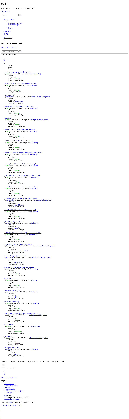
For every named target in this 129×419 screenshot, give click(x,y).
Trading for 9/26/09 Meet (11, 347)
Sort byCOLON (29, 361)
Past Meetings (33, 85)
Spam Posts (7, 118)
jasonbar (8, 223)
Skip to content (5, 11)
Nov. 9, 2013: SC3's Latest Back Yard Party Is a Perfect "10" (22, 175)
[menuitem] (15, 23)
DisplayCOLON (10, 361)
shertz (7, 315)
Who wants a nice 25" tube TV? (13, 221)
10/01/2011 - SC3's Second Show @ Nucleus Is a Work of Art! (22, 233)
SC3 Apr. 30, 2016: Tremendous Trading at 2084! (19, 106)
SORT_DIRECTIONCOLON (51, 361)
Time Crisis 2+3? (9, 95)
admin (8, 74)
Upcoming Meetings (35, 74)
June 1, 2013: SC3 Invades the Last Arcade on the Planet (21, 187)
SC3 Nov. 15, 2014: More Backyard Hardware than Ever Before (23, 152)
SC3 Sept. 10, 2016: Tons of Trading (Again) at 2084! (20, 83)
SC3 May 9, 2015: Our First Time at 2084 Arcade (19, 141)
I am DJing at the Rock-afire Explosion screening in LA (21, 313)
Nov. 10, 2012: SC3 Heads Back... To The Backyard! (20, 210)
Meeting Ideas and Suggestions (40, 97)
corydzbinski (10, 200)
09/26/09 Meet (8, 324)
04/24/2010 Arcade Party (11, 302)
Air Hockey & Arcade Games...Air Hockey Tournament (20, 198)
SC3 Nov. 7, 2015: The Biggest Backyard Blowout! (19, 129)
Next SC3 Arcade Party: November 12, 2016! (17, 72)
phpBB (10, 402)
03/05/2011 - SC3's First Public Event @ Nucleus (19, 267)
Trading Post (34, 223)
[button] (4, 61)
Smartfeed (7, 31)
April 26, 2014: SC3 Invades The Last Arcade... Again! (20, 164)
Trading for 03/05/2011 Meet (13, 290)
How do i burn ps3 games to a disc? (14, 256)
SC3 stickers (8, 336)
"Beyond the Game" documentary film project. (18, 244)
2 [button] (4, 59)
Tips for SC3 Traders (10, 279)
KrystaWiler (9, 257)
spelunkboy (9, 97)
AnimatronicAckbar (12, 246)
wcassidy (8, 326)
